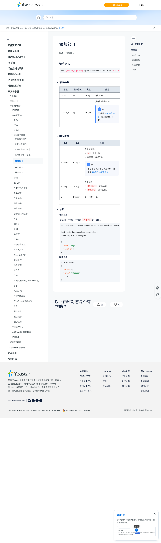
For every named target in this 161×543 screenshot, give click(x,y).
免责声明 (134, 410)
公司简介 (145, 376)
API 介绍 (13, 95)
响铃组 (17, 224)
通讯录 (17, 182)
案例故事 (145, 386)
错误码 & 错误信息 (17, 347)
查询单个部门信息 (23, 149)
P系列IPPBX (85, 376)
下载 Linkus (116, 4)
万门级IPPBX (85, 386)
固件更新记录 (14, 45)
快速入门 (14, 101)
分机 (16, 124)
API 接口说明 (27, 28)
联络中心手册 (14, 74)
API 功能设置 (19, 296)
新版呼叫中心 (86, 391)
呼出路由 (18, 203)
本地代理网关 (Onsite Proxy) (26, 280)
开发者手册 (15, 28)
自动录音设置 (20, 244)
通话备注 (18, 260)
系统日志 (18, 291)
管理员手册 (13, 51)
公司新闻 (145, 381)
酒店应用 (18, 321)
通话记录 (18, 311)
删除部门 (19, 172)
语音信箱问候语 (21, 213)
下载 (105, 381)
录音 (16, 306)
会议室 (17, 234)
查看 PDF (139, 44)
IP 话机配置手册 (16, 79)
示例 (134, 69)
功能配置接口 (38, 28)
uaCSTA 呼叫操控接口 (21, 332)
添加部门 (62, 28)
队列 (16, 229)
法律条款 (149, 410)
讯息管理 (18, 265)
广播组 (17, 239)
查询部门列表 (21, 139)
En (142, 4)
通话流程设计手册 (17, 56)
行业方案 (126, 376)
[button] (6, 45)
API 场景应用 (15, 342)
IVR (15, 218)
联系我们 (145, 391)
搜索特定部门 (21, 144)
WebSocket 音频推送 (23, 301)
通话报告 (18, 316)
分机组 (17, 129)
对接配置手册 (14, 85)
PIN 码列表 (18, 249)
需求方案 (126, 386)
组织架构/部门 (51, 28)
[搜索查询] (90, 17)
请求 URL (136, 55)
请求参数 (136, 60)
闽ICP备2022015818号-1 (51, 411)
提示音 (17, 270)
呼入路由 (18, 198)
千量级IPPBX (85, 381)
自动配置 (18, 193)
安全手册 (12, 353)
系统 (16, 119)
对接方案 (126, 381)
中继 (16, 177)
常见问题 (12, 358)
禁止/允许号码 (20, 254)
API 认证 (15, 110)
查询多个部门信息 (23, 154)
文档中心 (40, 4)
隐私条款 (142, 410)
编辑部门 (19, 167)
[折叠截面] (154, 28)
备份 (16, 285)
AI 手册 (11, 62)
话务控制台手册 (15, 68)
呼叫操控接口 (18, 327)
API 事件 (15, 337)
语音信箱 (18, 208)
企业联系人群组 (21, 188)
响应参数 (136, 64)
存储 (16, 275)
